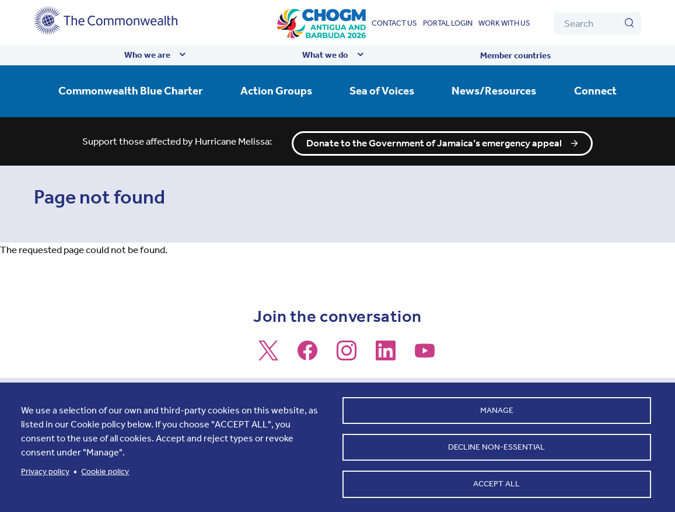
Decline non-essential (496, 445)
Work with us (504, 23)
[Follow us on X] (268, 351)
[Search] (597, 23)
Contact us (394, 23)
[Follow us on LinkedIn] (386, 351)
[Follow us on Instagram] (346, 351)
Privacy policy (45, 470)
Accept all (496, 483)
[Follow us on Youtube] (425, 351)
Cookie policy (105, 470)
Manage (496, 407)
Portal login (448, 23)
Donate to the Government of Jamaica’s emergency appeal (433, 139)
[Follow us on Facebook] (307, 351)
